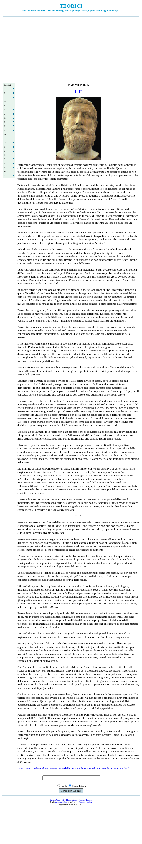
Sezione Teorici (85, 800)
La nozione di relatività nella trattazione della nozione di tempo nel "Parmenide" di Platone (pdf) (73, 768)
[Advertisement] (71, 49)
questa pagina (61, 802)
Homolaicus (71, 800)
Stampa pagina (85, 802)
